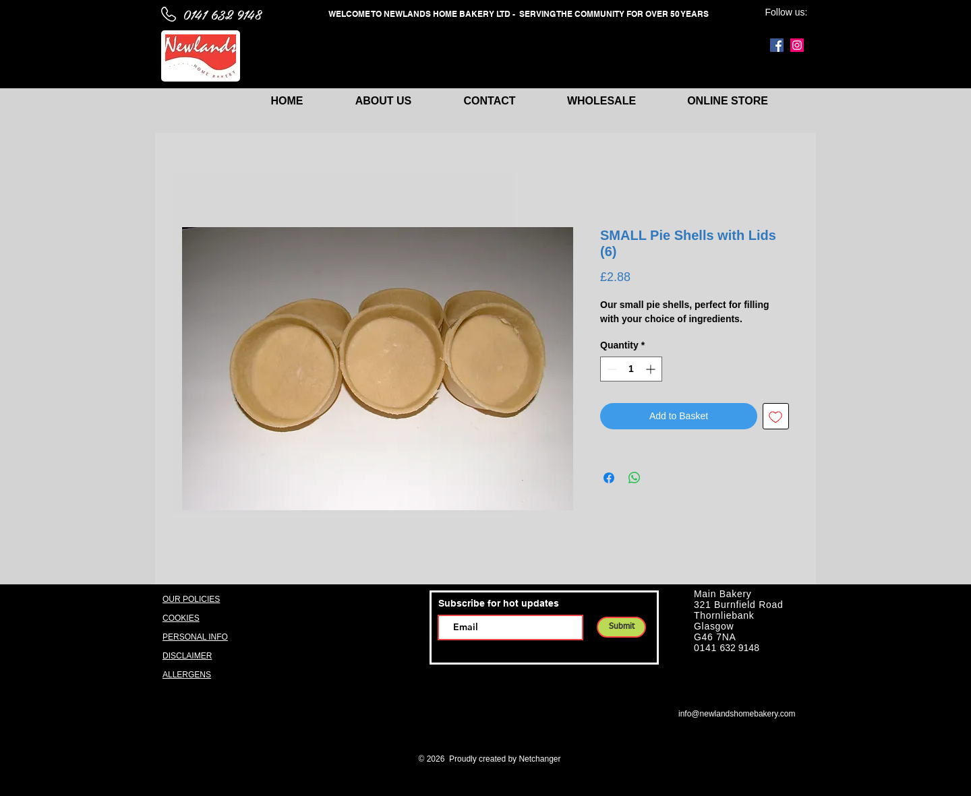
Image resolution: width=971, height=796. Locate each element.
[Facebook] (777, 45)
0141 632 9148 (222, 14)
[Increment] (651, 369)
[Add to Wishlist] (776, 416)
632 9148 (739, 647)
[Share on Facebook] (609, 478)
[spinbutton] (631, 369)
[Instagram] (797, 45)
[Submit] (621, 627)
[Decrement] (610, 369)
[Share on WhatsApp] (634, 478)
